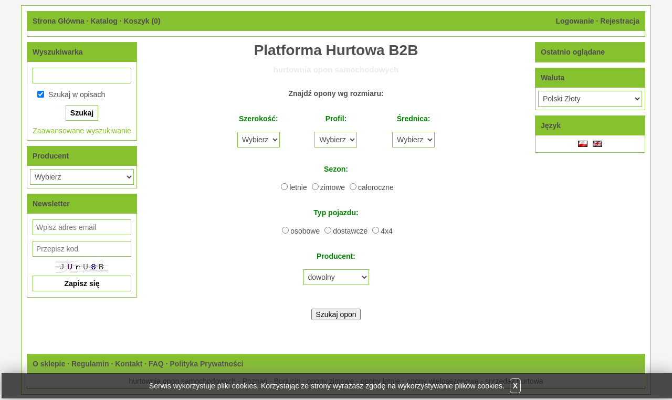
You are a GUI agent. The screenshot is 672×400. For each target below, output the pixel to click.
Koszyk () (141, 21)
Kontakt (128, 364)
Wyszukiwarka (57, 52)
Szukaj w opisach (76, 94)
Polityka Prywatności (206, 364)
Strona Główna (59, 21)
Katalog (103, 21)
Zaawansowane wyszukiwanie (82, 131)
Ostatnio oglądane (573, 52)
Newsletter (51, 203)
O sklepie (49, 364)
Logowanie (574, 21)
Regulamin (90, 364)
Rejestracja (619, 21)
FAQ (156, 364)
